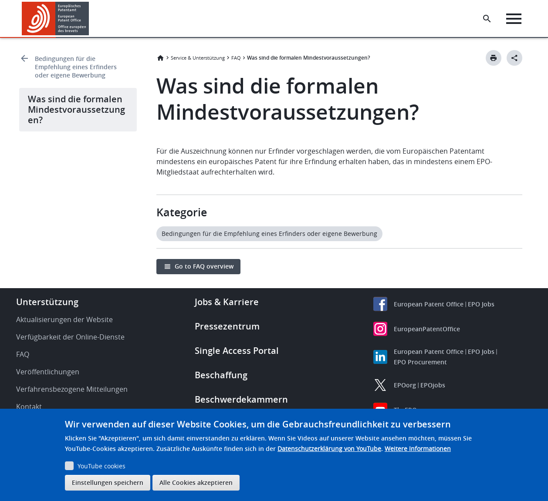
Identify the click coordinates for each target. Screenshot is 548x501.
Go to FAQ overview (204, 266)
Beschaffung (221, 375)
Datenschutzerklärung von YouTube (329, 448)
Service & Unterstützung (198, 57)
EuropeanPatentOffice (427, 329)
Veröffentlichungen (47, 372)
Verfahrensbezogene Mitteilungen (72, 389)
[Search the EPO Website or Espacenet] (489, 19)
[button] (90, 18)
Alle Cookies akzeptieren (196, 482)
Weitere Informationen (418, 448)
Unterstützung (47, 302)
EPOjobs (432, 385)
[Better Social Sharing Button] (514, 58)
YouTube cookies (101, 466)
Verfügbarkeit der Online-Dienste (70, 337)
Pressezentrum (227, 326)
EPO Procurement (420, 362)
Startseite (160, 58)
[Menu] (516, 18)
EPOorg (405, 385)
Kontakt (29, 406)
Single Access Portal (237, 350)
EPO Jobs (481, 304)
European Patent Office (428, 304)
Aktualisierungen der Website (64, 319)
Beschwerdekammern (241, 399)
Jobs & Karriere (227, 302)
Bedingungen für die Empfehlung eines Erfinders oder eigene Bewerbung (76, 66)
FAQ (236, 57)
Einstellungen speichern (107, 482)
